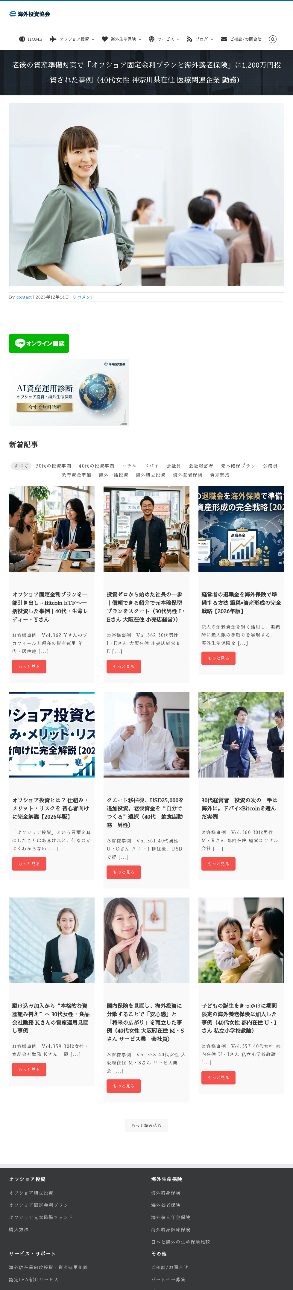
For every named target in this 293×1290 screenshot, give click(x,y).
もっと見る (29, 666)
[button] (273, 38)
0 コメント (84, 297)
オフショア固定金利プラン (38, 1205)
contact (24, 297)
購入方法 (19, 1229)
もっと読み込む (146, 1125)
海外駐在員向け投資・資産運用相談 (48, 1267)
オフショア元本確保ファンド (41, 1217)
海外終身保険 (166, 1193)
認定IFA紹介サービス (34, 1279)
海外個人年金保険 (171, 1217)
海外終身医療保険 (171, 1229)
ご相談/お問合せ (170, 1267)
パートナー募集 (168, 1279)
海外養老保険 (166, 1205)
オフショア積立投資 (31, 1193)
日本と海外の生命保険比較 (180, 1242)
